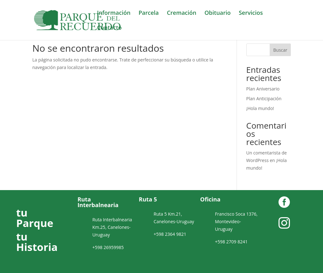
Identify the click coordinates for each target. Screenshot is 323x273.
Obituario (217, 13)
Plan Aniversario (263, 89)
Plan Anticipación (264, 99)
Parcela (148, 13)
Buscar (280, 50)
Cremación (182, 13)
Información (113, 13)
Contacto (109, 28)
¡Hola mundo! (260, 108)
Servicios (251, 13)
